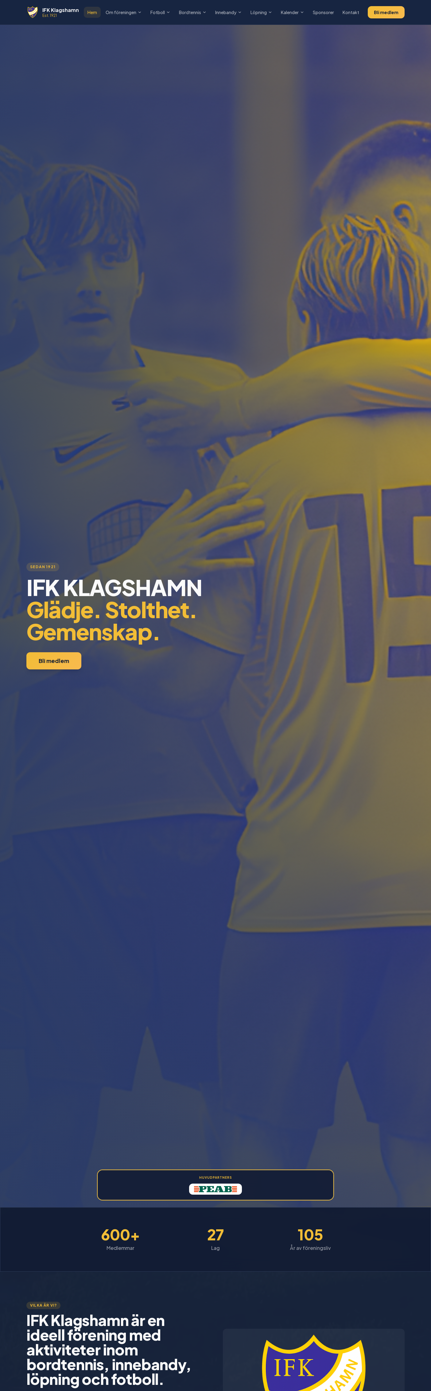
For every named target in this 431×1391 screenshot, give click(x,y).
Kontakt (351, 12)
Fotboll (160, 12)
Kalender (292, 12)
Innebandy (228, 12)
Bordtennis (193, 12)
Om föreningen (124, 12)
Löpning (261, 12)
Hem (92, 12)
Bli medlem (386, 12)
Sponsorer (323, 12)
